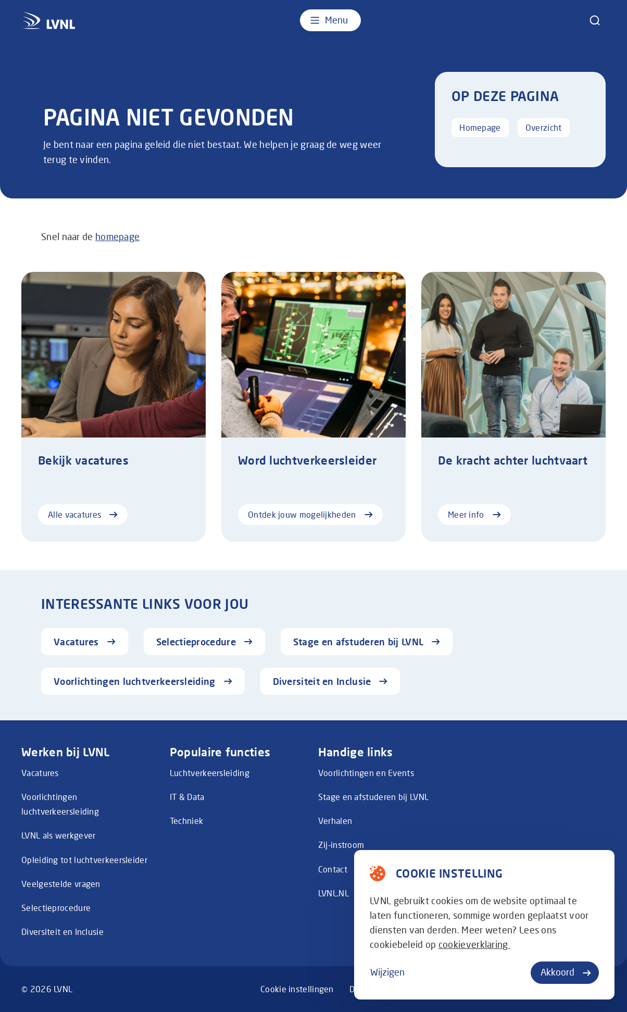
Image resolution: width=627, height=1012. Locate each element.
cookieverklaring (474, 944)
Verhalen (335, 821)
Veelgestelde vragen (61, 884)
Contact (332, 869)
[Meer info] (513, 407)
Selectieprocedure (56, 908)
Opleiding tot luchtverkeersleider (84, 860)
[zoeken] (595, 20)
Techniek (186, 821)
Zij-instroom (341, 844)
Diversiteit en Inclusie (62, 931)
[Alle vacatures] (113, 407)
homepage (117, 236)
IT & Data (187, 797)
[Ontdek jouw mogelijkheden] (313, 407)
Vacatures (40, 773)
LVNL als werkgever (58, 835)
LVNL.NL (333, 893)
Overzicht (543, 127)
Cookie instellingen (297, 989)
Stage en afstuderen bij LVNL (373, 797)
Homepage (479, 127)
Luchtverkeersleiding (209, 773)
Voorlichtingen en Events (366, 773)
